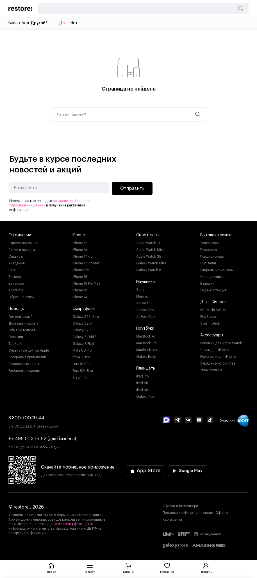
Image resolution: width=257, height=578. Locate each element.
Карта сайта (172, 519)
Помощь (16, 309)
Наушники (145, 282)
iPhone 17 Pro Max (86, 263)
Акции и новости (21, 249)
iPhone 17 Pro (82, 256)
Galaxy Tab (145, 396)
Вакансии (16, 283)
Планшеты (146, 368)
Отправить (132, 188)
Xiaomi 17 (79, 377)
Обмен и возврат (21, 330)
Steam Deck (210, 323)
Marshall (142, 296)
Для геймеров (213, 302)
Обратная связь (21, 297)
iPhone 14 (79, 297)
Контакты (15, 290)
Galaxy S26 (81, 330)
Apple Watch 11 (148, 243)
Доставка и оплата (23, 323)
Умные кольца (211, 370)
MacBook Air (146, 336)
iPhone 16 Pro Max (86, 283)
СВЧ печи (208, 263)
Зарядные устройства (217, 363)
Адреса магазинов (23, 243)
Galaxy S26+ (82, 323)
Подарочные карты (23, 364)
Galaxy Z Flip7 (83, 343)
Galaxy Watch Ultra (151, 263)
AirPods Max (145, 316)
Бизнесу (15, 276)
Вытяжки (207, 283)
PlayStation (209, 316)
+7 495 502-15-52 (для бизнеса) (42, 439)
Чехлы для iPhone (214, 350)
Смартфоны (83, 309)
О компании (19, 235)
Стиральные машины (216, 270)
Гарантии (15, 337)
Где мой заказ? (20, 316)
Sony (140, 289)
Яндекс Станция (213, 290)
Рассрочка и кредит (24, 370)
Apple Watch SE (148, 256)
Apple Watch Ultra (150, 249)
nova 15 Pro (81, 357)
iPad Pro (142, 376)
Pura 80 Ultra (82, 370)
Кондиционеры (212, 256)
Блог (12, 270)
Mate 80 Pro (82, 350)
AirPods (142, 303)
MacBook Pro (146, 343)
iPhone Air (80, 249)
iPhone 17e (80, 270)
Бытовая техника (216, 235)
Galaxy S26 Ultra (85, 316)
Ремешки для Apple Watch (221, 343)
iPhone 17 (79, 243)
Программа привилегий (27, 357)
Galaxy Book (146, 356)
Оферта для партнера (180, 506)
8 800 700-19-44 (26, 418)
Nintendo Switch (213, 310)
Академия (16, 263)
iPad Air (142, 383)
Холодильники (212, 276)
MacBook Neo (147, 350)
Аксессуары (211, 335)
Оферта (221, 512)
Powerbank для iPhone (218, 356)
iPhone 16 (79, 276)
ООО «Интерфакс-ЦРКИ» (73, 524)
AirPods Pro (145, 310)
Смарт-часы (147, 235)
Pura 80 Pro (81, 364)
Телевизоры (209, 243)
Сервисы (15, 256)
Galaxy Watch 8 (148, 270)
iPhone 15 (79, 290)
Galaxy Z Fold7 (84, 337)
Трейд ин (15, 343)
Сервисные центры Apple (28, 350)
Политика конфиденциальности (188, 512)
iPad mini (143, 390)
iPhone (78, 235)
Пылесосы (208, 249)
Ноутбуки (145, 328)
